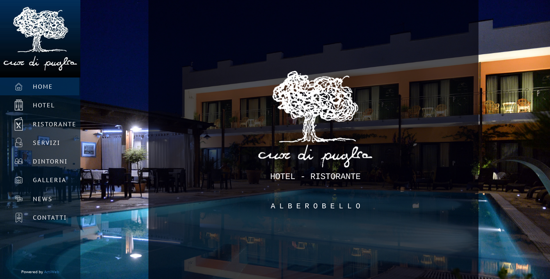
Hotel (44, 105)
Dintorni (50, 161)
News (43, 199)
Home (43, 86)
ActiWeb (51, 271)
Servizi (46, 142)
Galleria (49, 180)
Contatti (50, 217)
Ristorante (55, 124)
